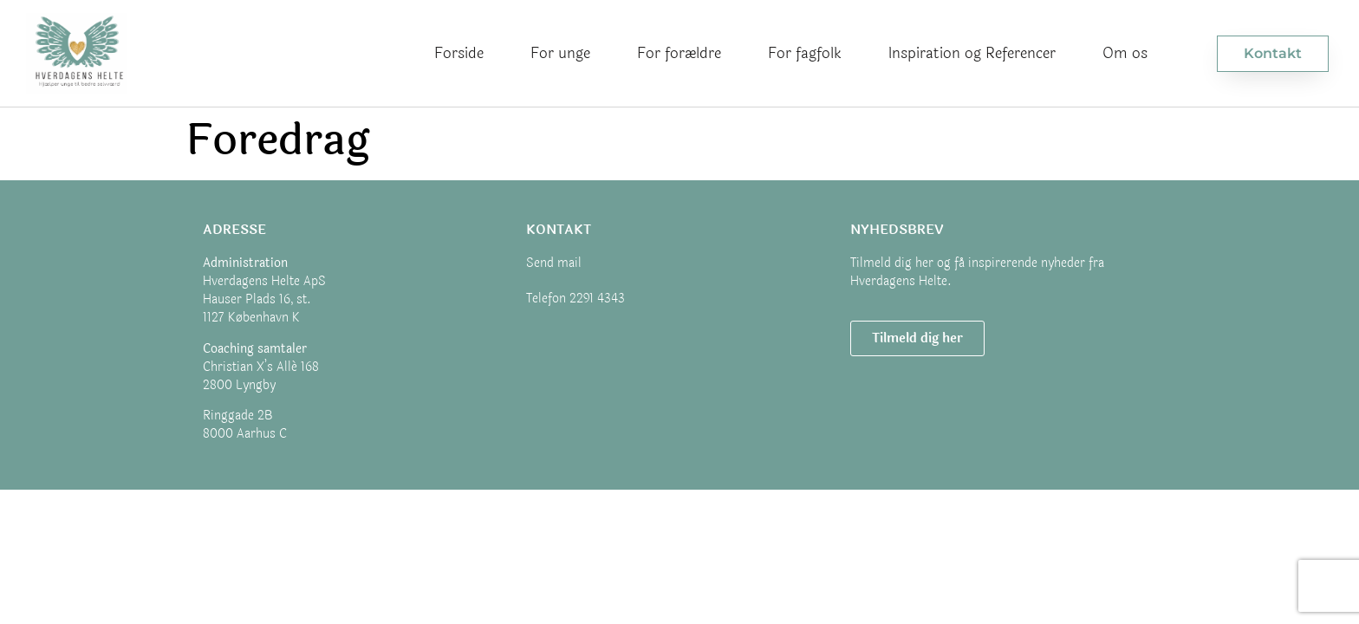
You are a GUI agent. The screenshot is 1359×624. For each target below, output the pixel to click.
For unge (560, 53)
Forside (459, 53)
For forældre (679, 53)
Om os (1125, 53)
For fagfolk (805, 53)
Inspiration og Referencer (972, 53)
